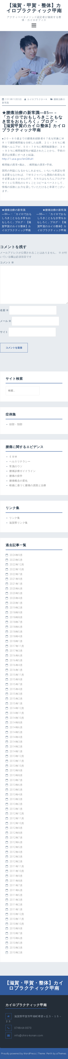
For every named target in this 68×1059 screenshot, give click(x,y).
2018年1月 (16, 641)
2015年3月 (16, 693)
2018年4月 (16, 636)
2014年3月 (16, 741)
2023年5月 (16, 559)
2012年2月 (16, 861)
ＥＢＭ (13, 456)
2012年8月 (16, 832)
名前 (4, 310)
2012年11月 (17, 818)
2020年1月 (16, 603)
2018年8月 (16, 617)
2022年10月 (17, 569)
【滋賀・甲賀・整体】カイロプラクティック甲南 (34, 8)
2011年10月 (17, 871)
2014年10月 (17, 717)
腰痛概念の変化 (18, 480)
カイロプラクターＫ (37, 99)
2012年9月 (16, 827)
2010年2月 (16, 952)
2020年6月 (16, 588)
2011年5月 (16, 895)
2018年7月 (16, 622)
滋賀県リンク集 (18, 522)
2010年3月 (16, 947)
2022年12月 (17, 564)
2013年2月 (16, 804)
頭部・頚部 (15, 424)
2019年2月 (16, 607)
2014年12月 (17, 708)
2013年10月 (17, 765)
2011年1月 (16, 909)
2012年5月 (16, 847)
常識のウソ (15, 466)
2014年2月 (16, 746)
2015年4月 (16, 689)
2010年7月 (16, 933)
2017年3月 (16, 650)
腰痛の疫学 (15, 475)
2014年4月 (16, 737)
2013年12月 (17, 756)
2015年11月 (17, 674)
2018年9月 (16, 612)
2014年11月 (17, 713)
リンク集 (14, 517)
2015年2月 (16, 698)
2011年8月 (16, 880)
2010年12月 (17, 914)
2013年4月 (16, 794)
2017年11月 (17, 646)
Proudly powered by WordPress (18, 1053)
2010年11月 (17, 919)
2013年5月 (16, 789)
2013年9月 (16, 770)
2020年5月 (16, 593)
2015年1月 (16, 703)
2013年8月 (16, 775)
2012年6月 (16, 842)
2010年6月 (16, 938)
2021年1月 (16, 583)
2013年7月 (16, 780)
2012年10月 (17, 823)
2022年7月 (16, 574)
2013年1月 (16, 808)
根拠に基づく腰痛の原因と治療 (27, 485)
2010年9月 (16, 928)
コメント (7, 262)
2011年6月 (16, 890)
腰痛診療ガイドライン (22, 471)
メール (5, 321)
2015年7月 (16, 684)
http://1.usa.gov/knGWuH (17, 158)
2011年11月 (17, 866)
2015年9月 (16, 679)
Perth (49, 1053)
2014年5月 (16, 732)
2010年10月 (17, 923)
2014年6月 (16, 727)
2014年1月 (16, 751)
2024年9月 (16, 555)
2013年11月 (17, 761)
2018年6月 (16, 626)
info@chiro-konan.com (28, 1035)
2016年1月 (16, 669)
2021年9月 (16, 578)
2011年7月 (16, 885)
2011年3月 (16, 899)
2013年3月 (16, 799)
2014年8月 (16, 722)
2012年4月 (16, 852)
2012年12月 (17, 813)
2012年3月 (16, 856)
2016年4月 (16, 665)
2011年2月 (16, 904)
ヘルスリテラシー (19, 461)
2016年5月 (16, 660)
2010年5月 (16, 942)
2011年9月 (16, 875)
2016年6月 (16, 655)
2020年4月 (16, 598)
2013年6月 (16, 784)
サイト (4, 332)
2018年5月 (16, 631)
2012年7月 (16, 837)
